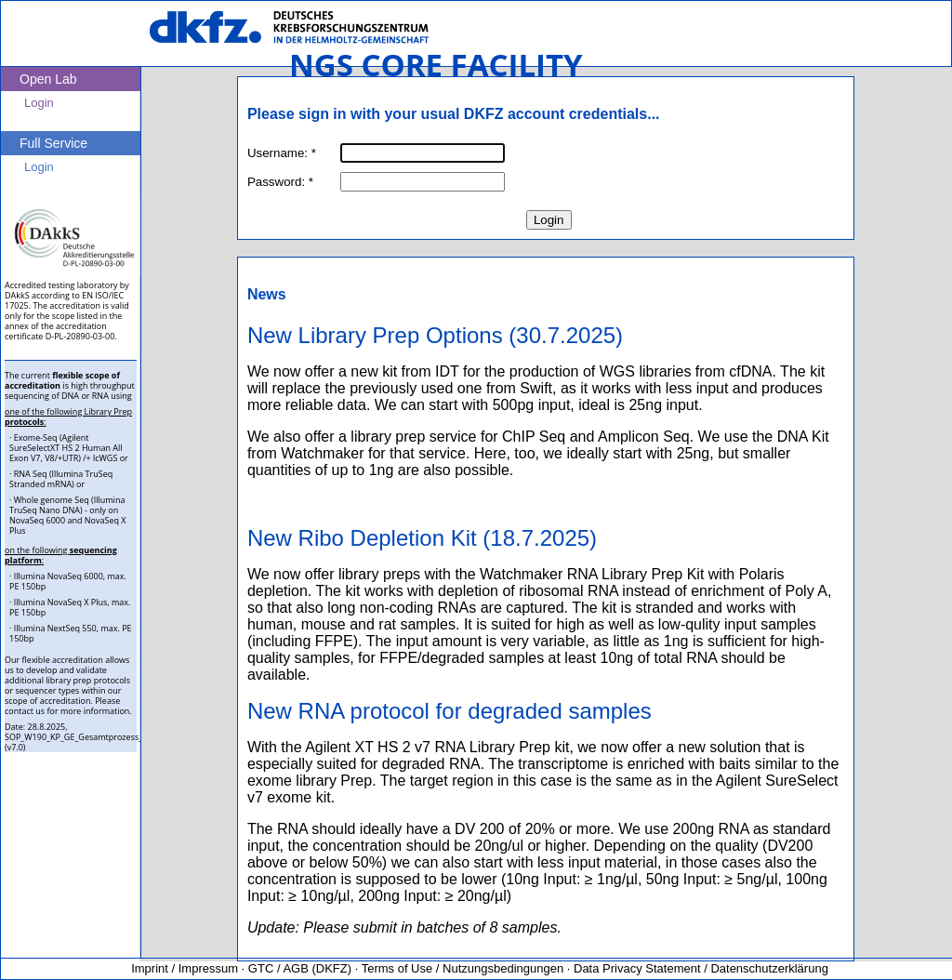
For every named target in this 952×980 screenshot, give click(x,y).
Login (549, 220)
